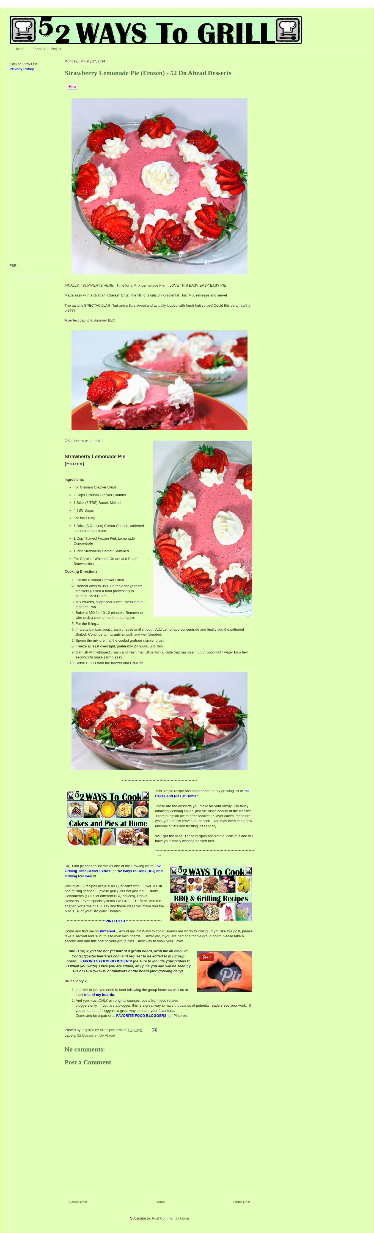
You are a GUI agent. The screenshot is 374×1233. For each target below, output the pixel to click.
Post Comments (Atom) (170, 1218)
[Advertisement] (26, 168)
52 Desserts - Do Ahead (96, 1035)
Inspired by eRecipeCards (102, 1030)
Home (19, 49)
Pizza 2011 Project (47, 49)
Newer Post (78, 1202)
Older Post (241, 1202)
